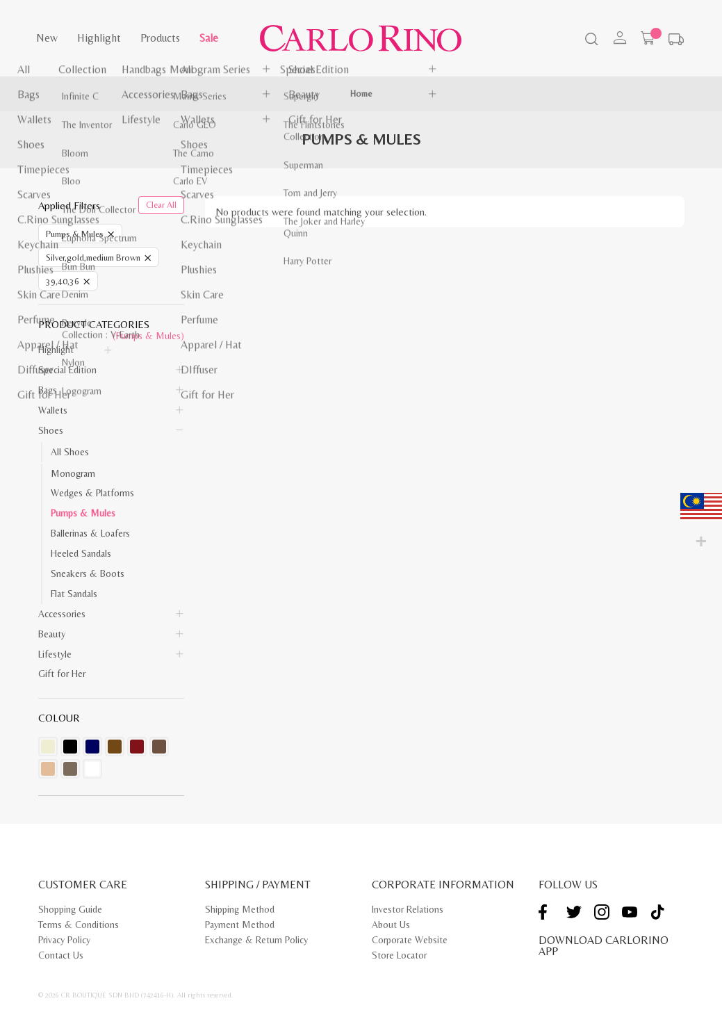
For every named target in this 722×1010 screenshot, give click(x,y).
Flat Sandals (74, 593)
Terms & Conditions (78, 924)
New (47, 37)
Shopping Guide (70, 909)
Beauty (51, 634)
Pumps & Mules (83, 513)
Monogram (73, 473)
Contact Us (60, 955)
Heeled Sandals (81, 553)
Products (160, 37)
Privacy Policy (64, 939)
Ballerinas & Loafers (90, 533)
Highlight (99, 37)
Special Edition (67, 369)
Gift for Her (61, 673)
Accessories (61, 613)
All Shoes (70, 451)
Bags (47, 390)
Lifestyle (55, 654)
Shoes (50, 430)
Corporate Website (410, 939)
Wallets (52, 410)
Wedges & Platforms (92, 492)
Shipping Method (239, 909)
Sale (208, 37)
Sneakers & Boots (87, 573)
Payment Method (239, 924)
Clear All (161, 204)
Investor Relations (407, 909)
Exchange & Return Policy (256, 939)
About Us (391, 924)
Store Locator (399, 955)
